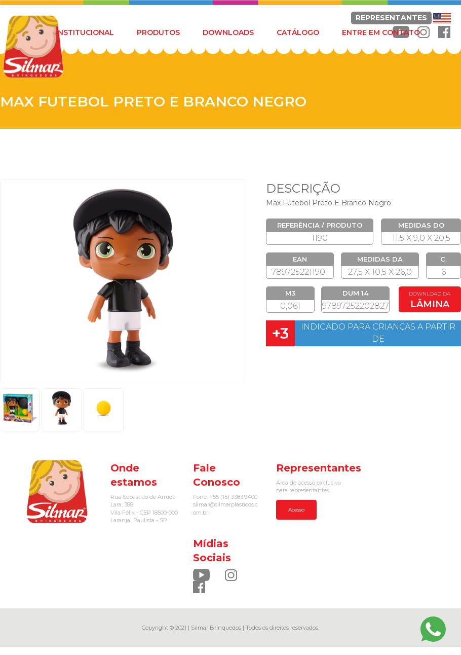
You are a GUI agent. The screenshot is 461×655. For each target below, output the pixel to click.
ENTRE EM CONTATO (381, 32)
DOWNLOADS (228, 32)
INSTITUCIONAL (85, 32)
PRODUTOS (158, 32)
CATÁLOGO (298, 32)
